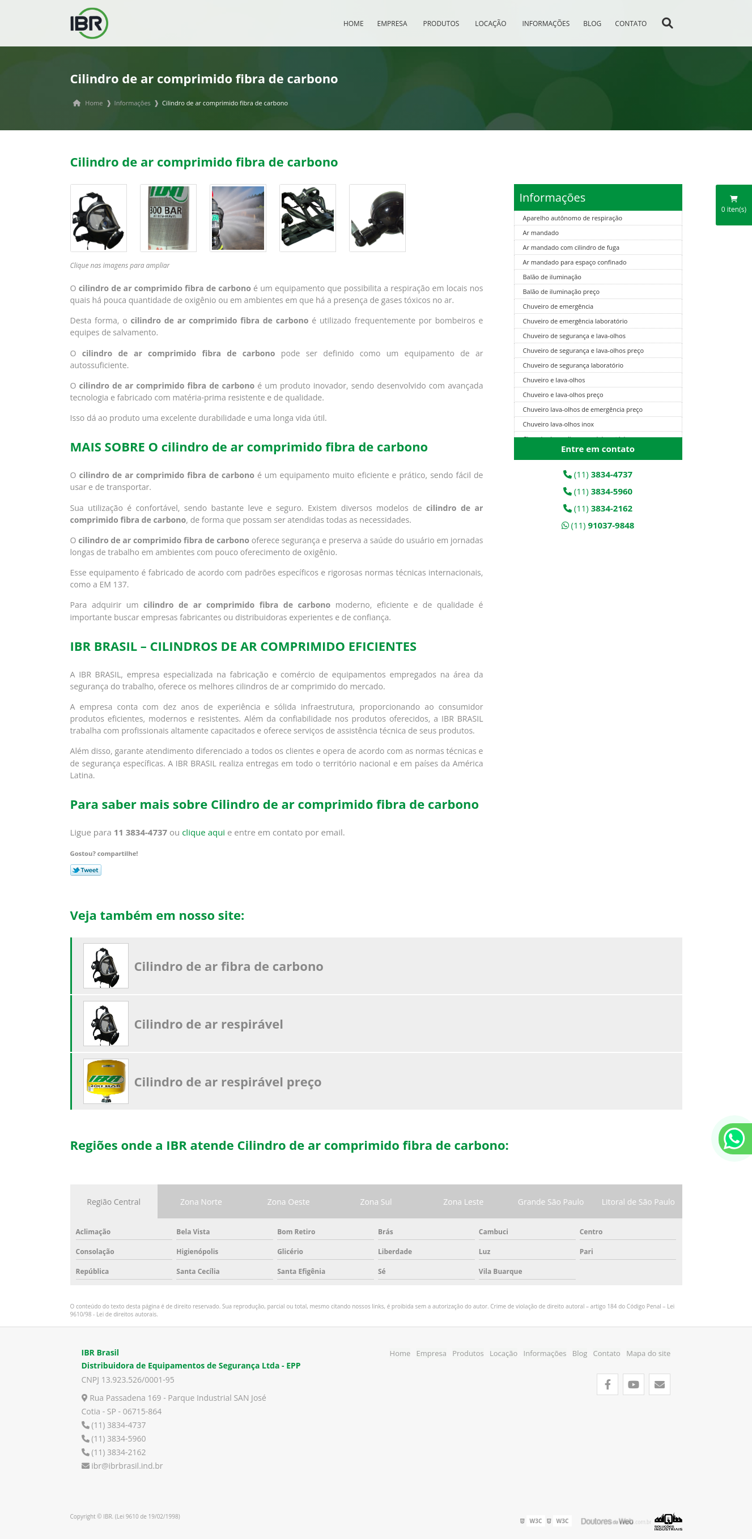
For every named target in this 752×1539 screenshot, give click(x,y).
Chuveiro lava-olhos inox (558, 424)
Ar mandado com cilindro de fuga (571, 247)
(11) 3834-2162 (114, 1452)
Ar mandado (541, 232)
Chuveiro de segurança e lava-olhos (574, 335)
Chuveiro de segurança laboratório (573, 365)
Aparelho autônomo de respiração (573, 218)
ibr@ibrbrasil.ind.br (122, 1465)
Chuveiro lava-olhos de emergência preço (583, 409)
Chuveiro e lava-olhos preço (563, 394)
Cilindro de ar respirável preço (228, 1081)
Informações (549, 22)
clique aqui (203, 832)
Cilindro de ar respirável (209, 1023)
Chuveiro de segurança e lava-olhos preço (583, 350)
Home (356, 22)
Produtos (444, 22)
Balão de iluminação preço (561, 291)
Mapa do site (648, 1353)
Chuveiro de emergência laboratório (575, 321)
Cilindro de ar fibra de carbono (229, 965)
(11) (597, 474)
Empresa (395, 22)
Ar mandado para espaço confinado (575, 262)
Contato (633, 22)
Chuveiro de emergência (558, 306)
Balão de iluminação (552, 276)
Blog (595, 22)
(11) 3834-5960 (114, 1438)
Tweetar (85, 870)
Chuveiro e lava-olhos (554, 380)
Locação (493, 22)
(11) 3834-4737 (114, 1424)
